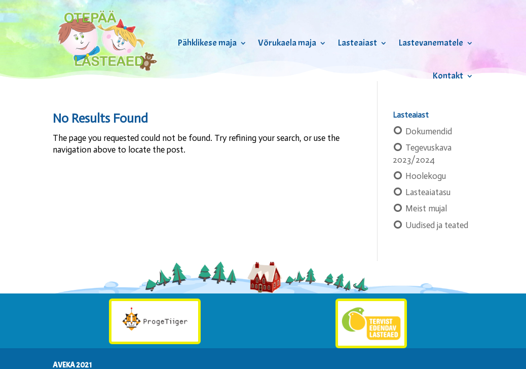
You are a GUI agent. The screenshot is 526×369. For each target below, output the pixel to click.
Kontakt (447, 76)
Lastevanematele (430, 43)
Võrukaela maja (287, 43)
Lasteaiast (357, 43)
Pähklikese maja (207, 43)
